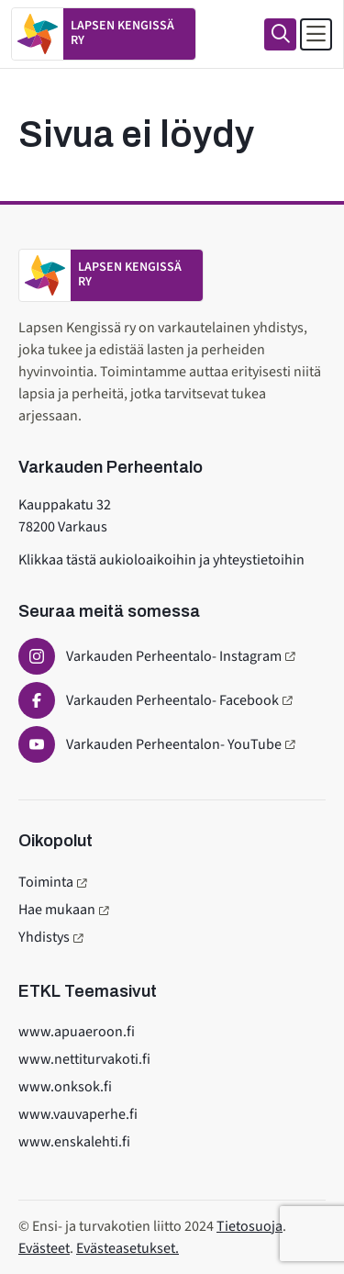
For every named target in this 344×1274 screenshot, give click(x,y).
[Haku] (280, 34)
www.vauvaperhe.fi (78, 1114)
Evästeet (44, 1248)
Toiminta (45, 882)
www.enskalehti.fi (74, 1142)
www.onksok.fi (65, 1087)
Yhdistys (44, 937)
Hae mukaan (56, 910)
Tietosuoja (249, 1226)
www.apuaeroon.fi (76, 1032)
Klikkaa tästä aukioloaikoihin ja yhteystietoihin (161, 560)
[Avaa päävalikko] (316, 34)
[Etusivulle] (103, 34)
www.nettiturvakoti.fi (84, 1059)
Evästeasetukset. (127, 1248)
